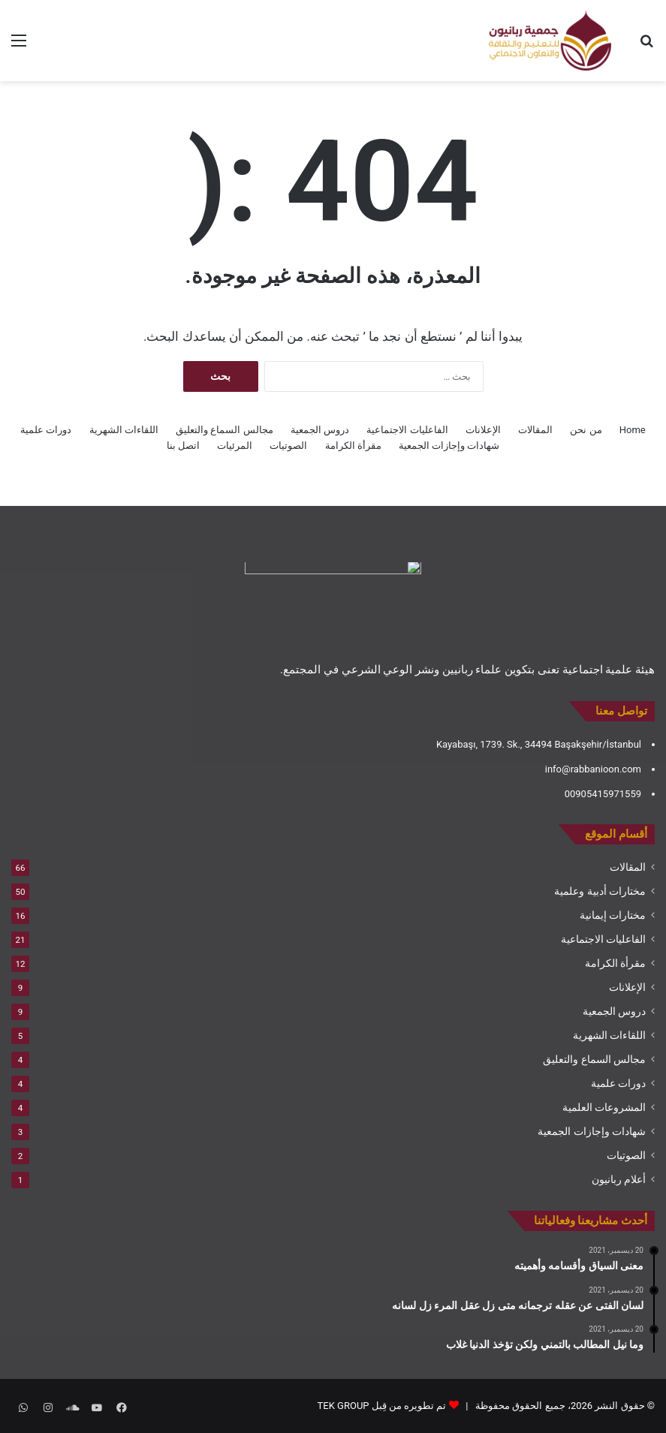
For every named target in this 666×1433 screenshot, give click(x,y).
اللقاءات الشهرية (123, 429)
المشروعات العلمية (604, 1107)
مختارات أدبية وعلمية (600, 891)
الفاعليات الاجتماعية (407, 429)
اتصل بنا (183, 445)
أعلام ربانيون (619, 1179)
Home (632, 429)
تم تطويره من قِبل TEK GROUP (382, 1405)
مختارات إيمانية (613, 915)
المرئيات (234, 445)
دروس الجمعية (320, 429)
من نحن (585, 429)
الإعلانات (483, 429)
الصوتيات (288, 445)
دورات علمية (45, 429)
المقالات (535, 429)
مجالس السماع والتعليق (224, 429)
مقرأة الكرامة (353, 445)
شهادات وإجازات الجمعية (449, 445)
